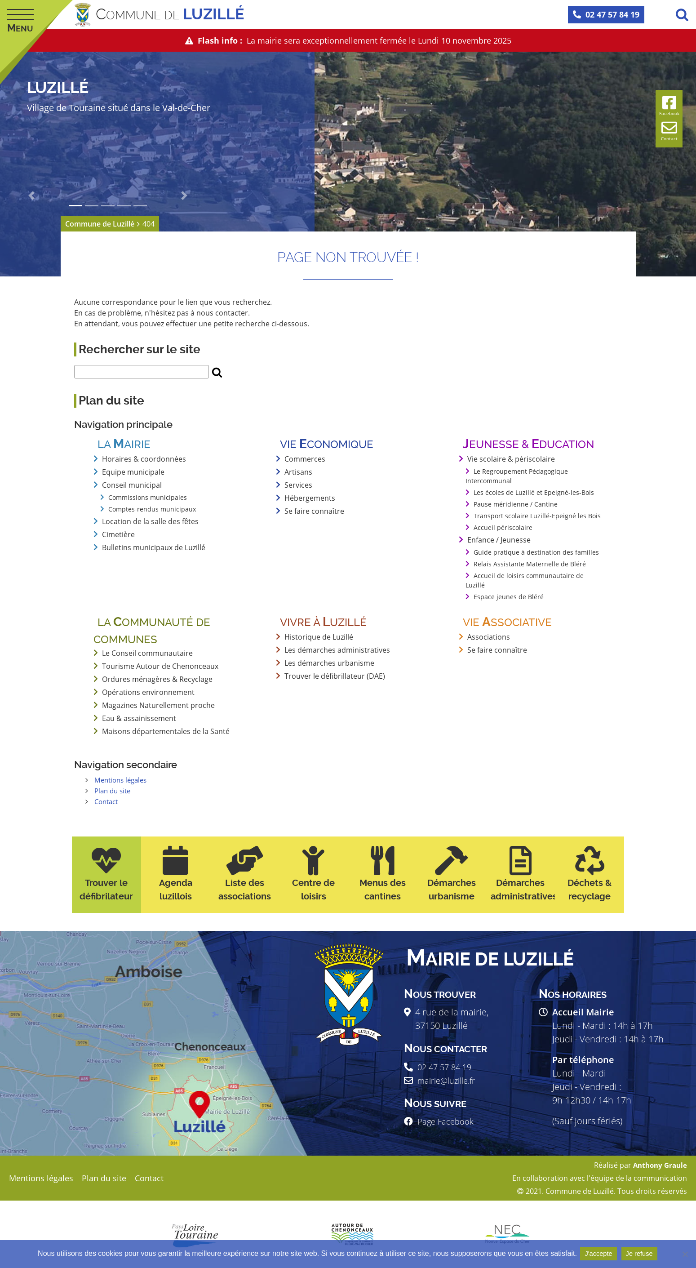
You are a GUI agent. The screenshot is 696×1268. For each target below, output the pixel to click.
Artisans (298, 472)
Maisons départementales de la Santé (166, 731)
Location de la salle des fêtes (150, 521)
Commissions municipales (147, 497)
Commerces (304, 459)
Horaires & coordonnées (144, 459)
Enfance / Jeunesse (499, 540)
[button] (31, 195)
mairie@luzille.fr (450, 1080)
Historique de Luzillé (318, 637)
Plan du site (114, 791)
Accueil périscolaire (503, 527)
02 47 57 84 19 (606, 14)
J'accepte (598, 1254)
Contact (107, 801)
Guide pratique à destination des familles (536, 552)
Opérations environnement (148, 692)
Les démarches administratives (337, 650)
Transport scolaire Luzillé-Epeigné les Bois (537, 516)
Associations (488, 637)
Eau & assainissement (139, 718)
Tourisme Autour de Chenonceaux (160, 666)
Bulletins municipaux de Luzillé (153, 547)
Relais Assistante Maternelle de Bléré (530, 564)
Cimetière (118, 534)
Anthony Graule (658, 1165)
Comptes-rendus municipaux (152, 509)
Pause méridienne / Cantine (516, 504)
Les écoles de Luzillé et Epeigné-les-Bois (534, 492)
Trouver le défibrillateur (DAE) (334, 676)
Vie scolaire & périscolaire (511, 459)
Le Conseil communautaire (147, 653)
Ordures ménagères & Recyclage (157, 679)
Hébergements (309, 498)
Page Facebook (448, 1121)
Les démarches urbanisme (329, 663)
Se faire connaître (314, 511)
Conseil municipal (132, 485)
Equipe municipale (133, 472)
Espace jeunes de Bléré (509, 596)
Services (298, 485)
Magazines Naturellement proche (158, 705)
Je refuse (641, 1254)
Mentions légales (122, 780)
